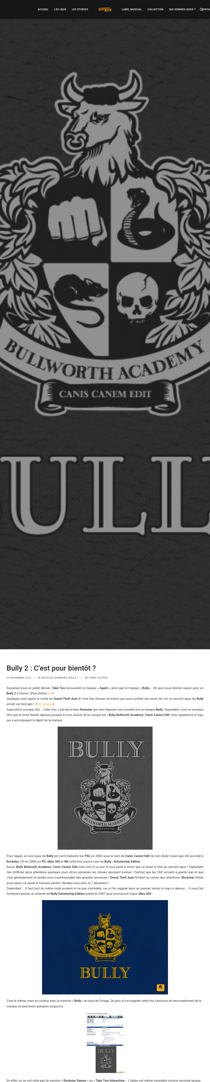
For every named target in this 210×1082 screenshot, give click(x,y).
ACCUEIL (43, 9)
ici (49, 602)
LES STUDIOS (80, 9)
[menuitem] (43, 9)
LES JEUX (60, 9)
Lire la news (45, 612)
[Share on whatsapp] (110, 1039)
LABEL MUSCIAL (132, 9)
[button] (201, 9)
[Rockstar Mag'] (105, 9)
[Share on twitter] (89, 1039)
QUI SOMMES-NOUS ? (182, 9)
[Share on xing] (121, 1039)
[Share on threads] (94, 1039)
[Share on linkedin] (105, 1039)
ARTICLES (47, 586)
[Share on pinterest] (99, 1039)
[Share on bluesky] (115, 1039)
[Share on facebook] (83, 1039)
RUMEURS (61, 586)
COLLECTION (155, 9)
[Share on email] (126, 1039)
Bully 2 (73, 586)
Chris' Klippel (98, 586)
